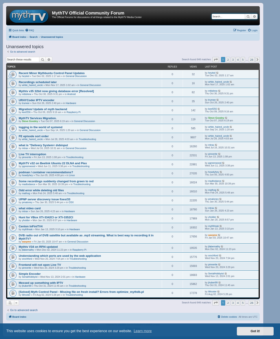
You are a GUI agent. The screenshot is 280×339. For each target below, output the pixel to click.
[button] (215, 59)
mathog (26, 193)
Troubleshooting (87, 139)
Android (71, 94)
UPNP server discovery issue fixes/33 (44, 199)
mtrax (25, 148)
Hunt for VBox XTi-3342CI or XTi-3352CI (46, 217)
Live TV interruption (32, 154)
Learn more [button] (143, 331)
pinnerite (26, 157)
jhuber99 (26, 285)
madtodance (28, 184)
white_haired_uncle (32, 85)
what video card (30, 208)
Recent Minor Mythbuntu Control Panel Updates (52, 73)
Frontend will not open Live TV (40, 264)
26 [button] (251, 60)
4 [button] (238, 60)
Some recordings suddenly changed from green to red (56, 181)
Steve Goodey (30, 121)
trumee (25, 103)
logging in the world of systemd (41, 127)
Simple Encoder (30, 273)
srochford (27, 258)
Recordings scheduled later (38, 82)
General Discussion (76, 76)
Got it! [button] (255, 331)
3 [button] (233, 60)
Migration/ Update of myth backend (43, 109)
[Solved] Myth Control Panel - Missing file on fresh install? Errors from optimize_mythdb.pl (81, 291)
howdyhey (27, 175)
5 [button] (243, 60)
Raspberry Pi (74, 112)
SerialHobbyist (30, 276)
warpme (26, 241)
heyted (25, 76)
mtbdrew (26, 94)
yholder (26, 220)
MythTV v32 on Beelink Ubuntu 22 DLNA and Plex (53, 163)
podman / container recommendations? (46, 172)
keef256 (26, 112)
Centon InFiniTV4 (30, 226)
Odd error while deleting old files (41, 190)
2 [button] (228, 60)
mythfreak (27, 229)
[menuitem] (29, 30)
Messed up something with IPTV (41, 282)
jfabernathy (28, 249)
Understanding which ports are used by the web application (60, 255)
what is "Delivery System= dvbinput (43, 145)
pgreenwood (28, 166)
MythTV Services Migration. (38, 118)
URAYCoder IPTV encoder (36, 100)
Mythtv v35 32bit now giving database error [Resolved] (56, 91)
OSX (71, 202)
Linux (72, 175)
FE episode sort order (34, 136)
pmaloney (27, 202)
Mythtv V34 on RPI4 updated (38, 246)
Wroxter (26, 294)
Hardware (71, 103)
